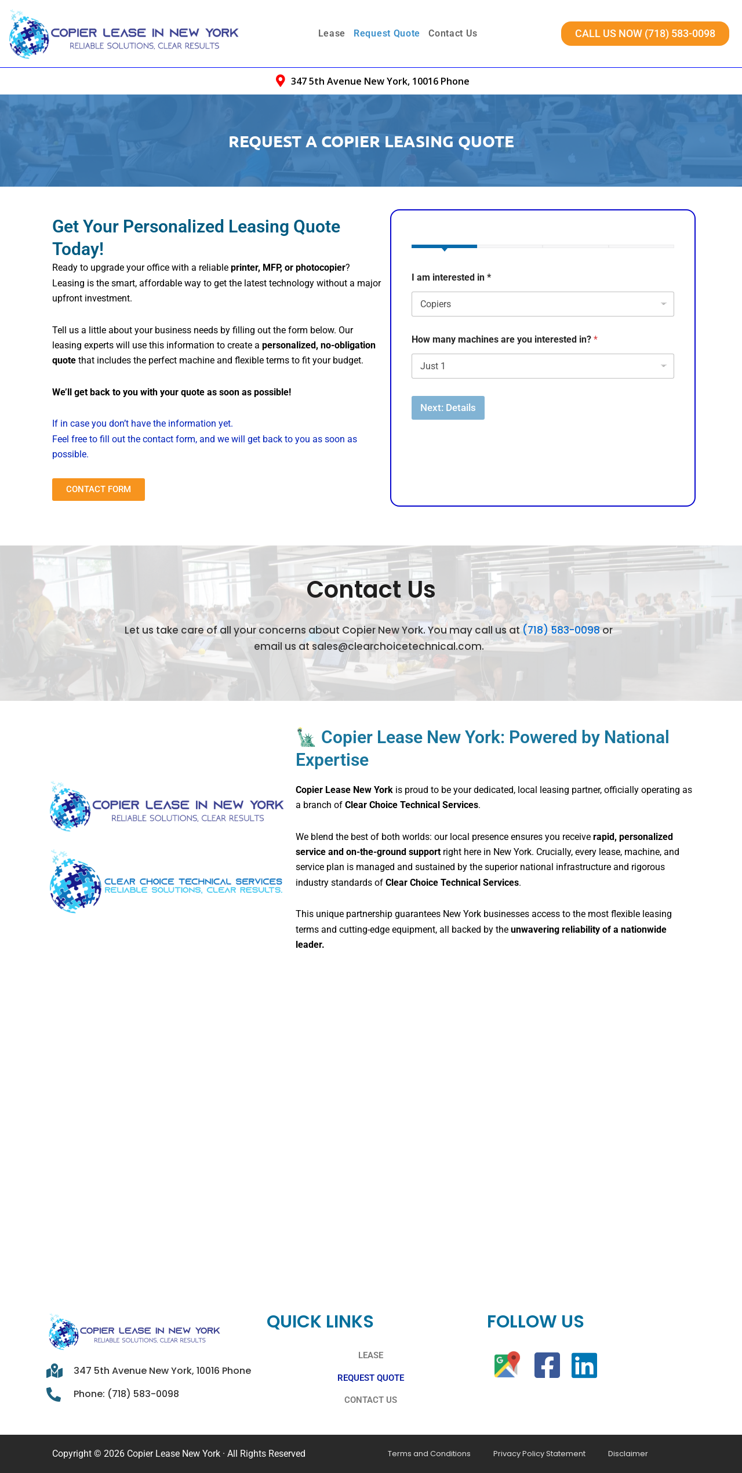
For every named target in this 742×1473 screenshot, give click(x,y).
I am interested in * (451, 277)
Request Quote (387, 33)
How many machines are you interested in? (505, 339)
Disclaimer (591, 1453)
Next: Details (448, 407)
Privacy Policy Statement (517, 1453)
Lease (332, 33)
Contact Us (453, 33)
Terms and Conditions (423, 1453)
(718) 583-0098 (561, 617)
